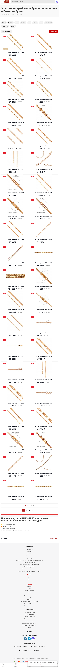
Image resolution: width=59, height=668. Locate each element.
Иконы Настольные (29, 603)
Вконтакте (25, 638)
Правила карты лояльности (29, 625)
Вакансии (29, 553)
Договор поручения (29, 567)
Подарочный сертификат (29, 623)
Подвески (29, 586)
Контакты (29, 558)
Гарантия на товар (29, 619)
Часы (29, 597)
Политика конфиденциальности (29, 564)
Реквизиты (29, 556)
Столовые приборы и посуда (29, 601)
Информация (29, 609)
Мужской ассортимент (29, 595)
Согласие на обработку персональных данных (29, 560)
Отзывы (29, 631)
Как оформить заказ (29, 612)
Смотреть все (53, 538)
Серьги (29, 577)
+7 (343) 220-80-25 (22, 646)
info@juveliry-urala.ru (39, 646)
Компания (29, 546)
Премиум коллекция (29, 606)
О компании (29, 549)
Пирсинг (29, 593)
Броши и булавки (29, 590)
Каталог (29, 575)
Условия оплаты (29, 614)
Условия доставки (29, 616)
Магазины (29, 551)
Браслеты (29, 584)
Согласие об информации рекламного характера (29, 569)
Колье (29, 588)
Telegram (29, 638)
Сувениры (29, 599)
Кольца (29, 579)
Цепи (29, 582)
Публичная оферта (29, 562)
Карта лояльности (29, 621)
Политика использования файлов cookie (29, 571)
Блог (29, 627)
